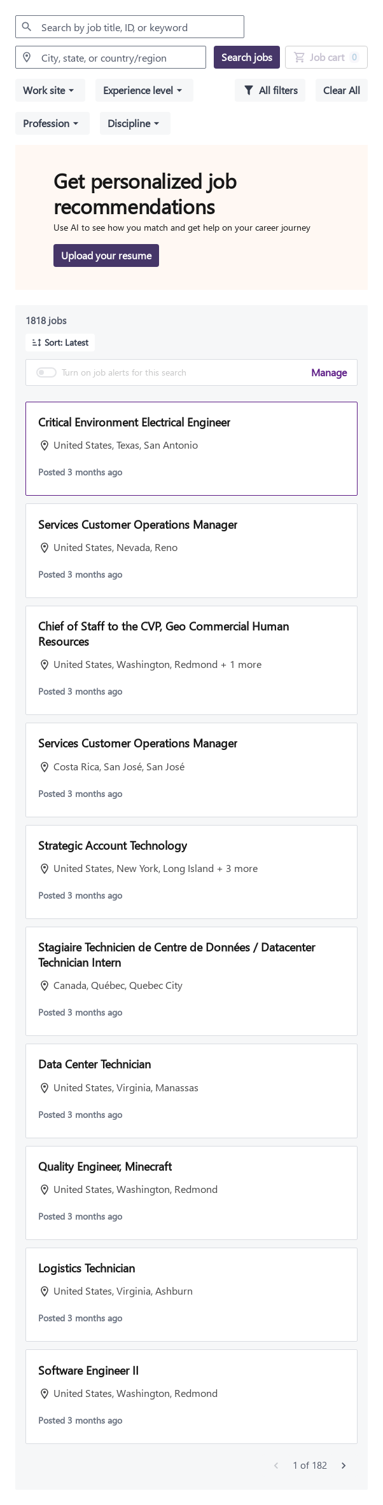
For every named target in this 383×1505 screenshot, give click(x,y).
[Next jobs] (344, 1465)
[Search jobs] (247, 57)
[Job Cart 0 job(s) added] (326, 57)
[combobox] (129, 26)
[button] (50, 90)
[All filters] (270, 90)
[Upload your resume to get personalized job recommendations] (106, 255)
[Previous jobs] (276, 1465)
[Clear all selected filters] (342, 90)
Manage (329, 372)
